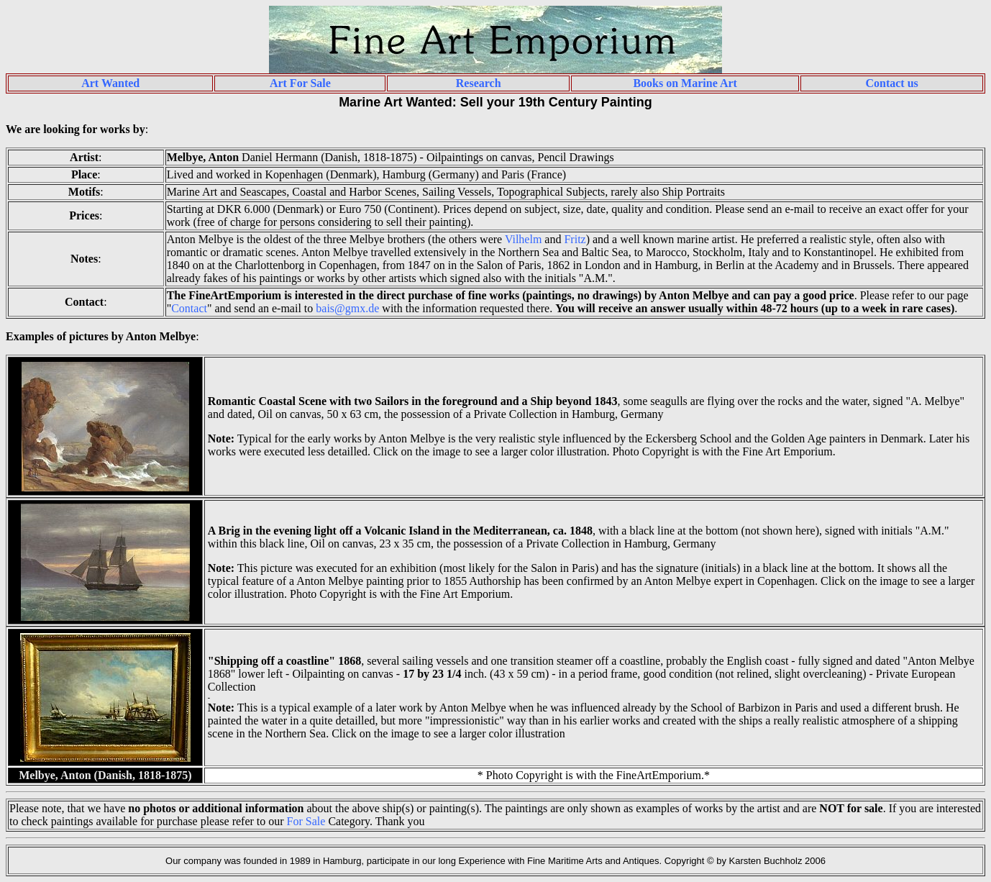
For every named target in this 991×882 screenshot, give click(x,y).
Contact (189, 308)
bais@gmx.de (347, 308)
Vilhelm (523, 239)
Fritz (574, 239)
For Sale (306, 821)
